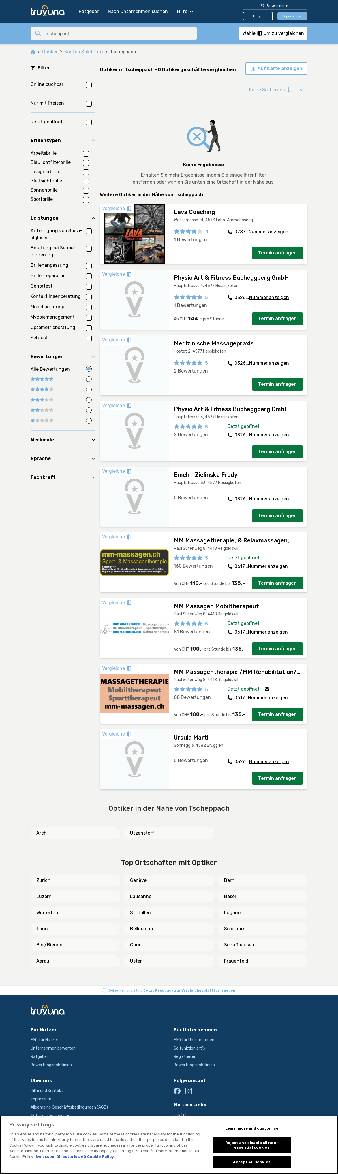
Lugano (232, 912)
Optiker (50, 51)
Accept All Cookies (251, 1162)
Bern (229, 880)
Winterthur (48, 912)
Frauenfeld (236, 961)
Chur (135, 945)
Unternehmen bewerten (53, 1048)
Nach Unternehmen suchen (138, 11)
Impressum (41, 1099)
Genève (138, 880)
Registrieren (292, 16)
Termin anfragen (277, 253)
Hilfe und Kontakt (47, 1090)
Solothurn (235, 928)
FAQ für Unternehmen (194, 1039)
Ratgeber (89, 11)
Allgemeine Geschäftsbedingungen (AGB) (69, 1107)
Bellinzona (141, 928)
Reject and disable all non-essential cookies (251, 1145)
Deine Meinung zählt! (172, 990)
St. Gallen (140, 912)
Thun (42, 928)
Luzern (44, 896)
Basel (230, 896)
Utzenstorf (142, 833)
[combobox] (119, 33)
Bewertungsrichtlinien (51, 1065)
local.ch (181, 1114)
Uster (136, 961)
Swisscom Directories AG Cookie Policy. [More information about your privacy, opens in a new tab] (75, 1156)
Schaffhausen (239, 945)
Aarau (42, 961)
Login (258, 16)
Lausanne (140, 896)
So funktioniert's (189, 1048)
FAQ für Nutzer (44, 1039)
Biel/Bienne (49, 945)
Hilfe (185, 11)
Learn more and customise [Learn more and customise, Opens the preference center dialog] (251, 1128)
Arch (41, 833)
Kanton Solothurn (84, 51)
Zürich (43, 880)
